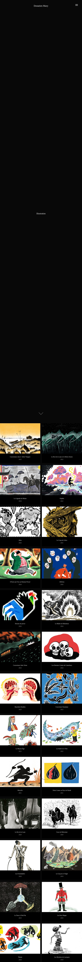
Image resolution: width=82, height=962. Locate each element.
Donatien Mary (41, 6)
